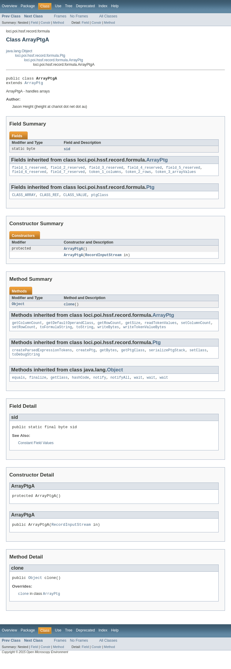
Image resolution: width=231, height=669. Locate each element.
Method (58, 22)
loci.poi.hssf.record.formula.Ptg (40, 55)
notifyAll (120, 385)
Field (34, 22)
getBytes (108, 356)
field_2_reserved (68, 170)
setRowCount (23, 333)
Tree (68, 6)
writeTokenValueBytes (144, 333)
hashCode (80, 385)
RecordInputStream (103, 259)
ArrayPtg (34, 84)
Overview (9, 6)
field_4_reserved (145, 170)
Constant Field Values (36, 452)
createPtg (85, 356)
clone (69, 309)
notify (99, 385)
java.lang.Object (19, 51)
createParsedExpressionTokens (42, 356)
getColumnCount (27, 328)
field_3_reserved (106, 170)
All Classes (108, 16)
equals (18, 385)
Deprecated (85, 6)
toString (84, 333)
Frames (60, 16)
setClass (198, 356)
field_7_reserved (68, 175)
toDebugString (26, 361)
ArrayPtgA (73, 252)
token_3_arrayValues (175, 175)
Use (58, 6)
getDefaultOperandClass (69, 328)
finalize (37, 385)
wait (138, 385)
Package (28, 6)
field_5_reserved (183, 170)
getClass (59, 385)
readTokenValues (161, 328)
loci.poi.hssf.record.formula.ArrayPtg (53, 60)
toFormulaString (56, 333)
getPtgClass (132, 356)
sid (67, 151)
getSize (132, 328)
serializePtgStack (167, 356)
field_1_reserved (29, 170)
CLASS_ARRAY (23, 198)
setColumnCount (196, 328)
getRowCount (109, 328)
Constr (45, 22)
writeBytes (108, 333)
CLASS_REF (49, 198)
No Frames (79, 16)
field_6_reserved (29, 175)
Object (18, 309)
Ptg (150, 190)
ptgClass (99, 198)
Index (102, 6)
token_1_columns (105, 175)
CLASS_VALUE (75, 198)
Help (115, 6)
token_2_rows (138, 175)
